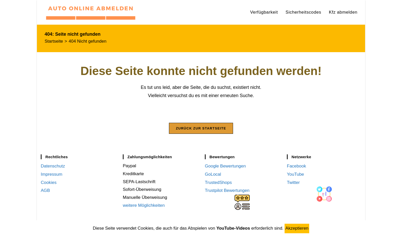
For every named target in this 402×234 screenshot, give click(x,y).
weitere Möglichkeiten (144, 206)
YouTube (295, 175)
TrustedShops (218, 183)
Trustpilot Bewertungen (227, 191)
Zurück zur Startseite (201, 130)
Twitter (293, 183)
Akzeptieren (296, 228)
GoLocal (213, 175)
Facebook (296, 167)
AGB (45, 191)
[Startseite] (54, 41)
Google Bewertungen (225, 167)
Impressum (51, 175)
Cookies (48, 183)
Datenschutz (53, 167)
